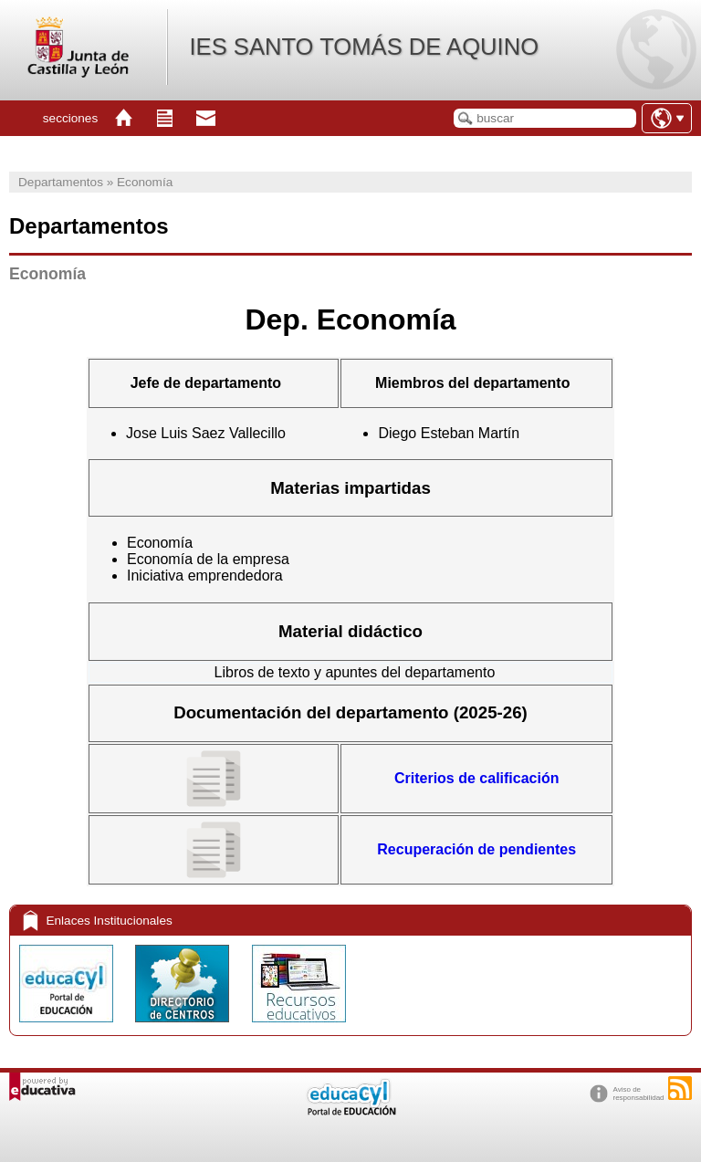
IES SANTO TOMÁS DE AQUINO (364, 46)
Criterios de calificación (477, 778)
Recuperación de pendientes (476, 849)
